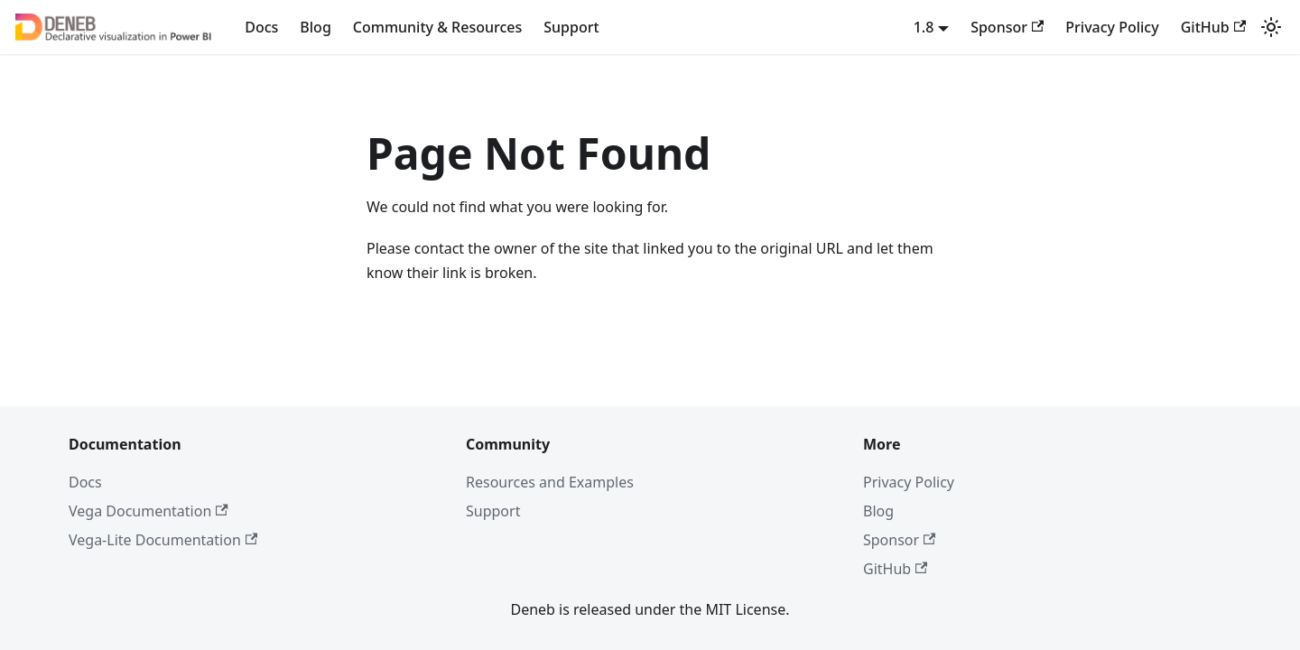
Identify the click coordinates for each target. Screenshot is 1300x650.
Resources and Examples (550, 482)
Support (571, 27)
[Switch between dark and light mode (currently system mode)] (1271, 27)
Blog (315, 27)
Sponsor (1007, 27)
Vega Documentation (148, 511)
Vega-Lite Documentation (163, 540)
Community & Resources (437, 27)
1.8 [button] (924, 27)
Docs (261, 27)
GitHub (1213, 27)
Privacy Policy (1111, 27)
